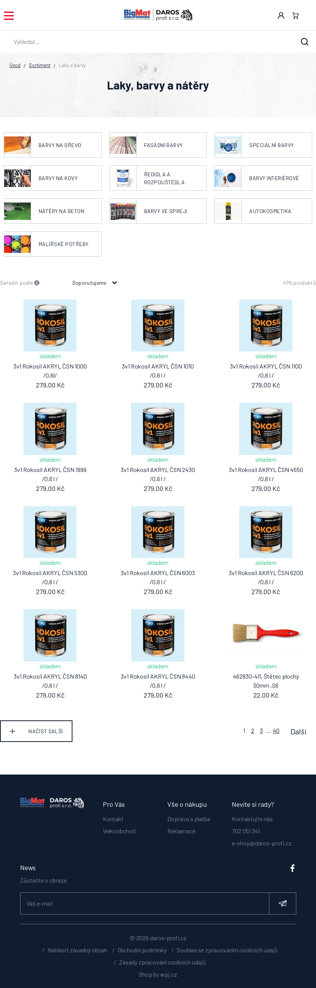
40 (276, 730)
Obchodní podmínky (142, 953)
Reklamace (181, 830)
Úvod (14, 65)
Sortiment (39, 65)
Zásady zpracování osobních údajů (162, 965)
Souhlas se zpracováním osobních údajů (227, 953)
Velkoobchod (119, 830)
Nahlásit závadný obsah (77, 953)
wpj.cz (168, 977)
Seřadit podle (20, 283)
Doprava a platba (188, 818)
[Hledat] (304, 42)
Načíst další (45, 731)
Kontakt (113, 818)
